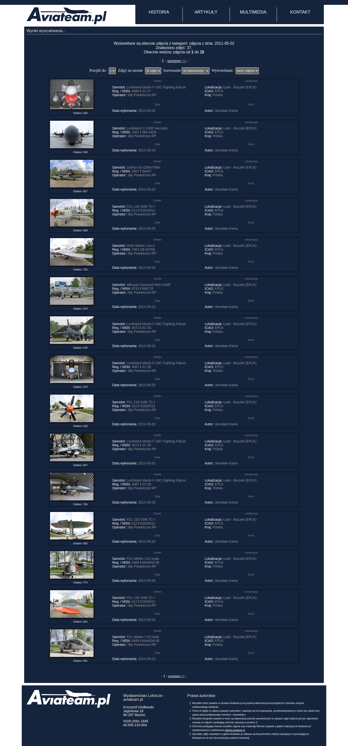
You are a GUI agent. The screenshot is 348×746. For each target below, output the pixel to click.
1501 (135, 132)
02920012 (147, 210)
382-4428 (149, 132)
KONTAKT (300, 12)
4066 (135, 91)
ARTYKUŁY (206, 12)
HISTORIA (159, 12)
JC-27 (146, 91)
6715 (135, 289)
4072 (135, 328)
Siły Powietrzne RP (142, 95)
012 (134, 210)
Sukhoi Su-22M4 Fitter (143, 167)
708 (134, 249)
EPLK (219, 91)
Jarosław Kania (226, 111)
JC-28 (146, 367)
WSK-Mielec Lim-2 (141, 246)
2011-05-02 (147, 111)
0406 (135, 562)
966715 (147, 289)
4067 (135, 367)
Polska (218, 95)
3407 (135, 171)
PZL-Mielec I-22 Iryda (143, 559)
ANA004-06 (150, 562)
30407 (146, 171)
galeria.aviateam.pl (235, 730)
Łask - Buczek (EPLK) (239, 87)
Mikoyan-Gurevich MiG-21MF (149, 285)
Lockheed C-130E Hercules (147, 128)
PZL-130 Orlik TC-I (141, 206)
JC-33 (146, 328)
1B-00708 (147, 249)
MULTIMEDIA (253, 12)
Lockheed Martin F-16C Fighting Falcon (156, 87)
